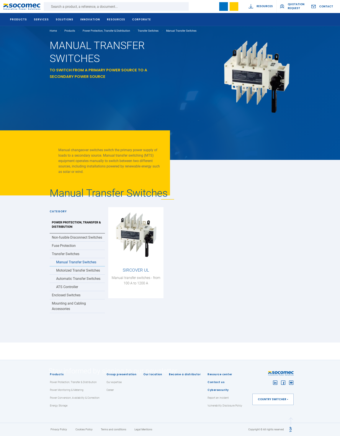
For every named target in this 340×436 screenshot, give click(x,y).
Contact (326, 6)
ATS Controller (67, 287)
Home (53, 30)
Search (193, 6)
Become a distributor (185, 374)
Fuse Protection (64, 246)
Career (110, 390)
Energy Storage (58, 405)
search (213, 6)
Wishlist (234, 6)
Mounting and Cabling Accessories (69, 306)
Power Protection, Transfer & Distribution (106, 30)
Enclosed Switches (66, 295)
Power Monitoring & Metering (66, 390)
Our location (152, 374)
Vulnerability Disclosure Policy (225, 405)
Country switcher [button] (272, 399)
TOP (291, 429)
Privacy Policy (59, 429)
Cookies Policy (84, 429)
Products (57, 374)
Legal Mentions (143, 429)
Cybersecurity (218, 390)
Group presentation (121, 374)
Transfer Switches (148, 30)
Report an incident (218, 397)
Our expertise (114, 382)
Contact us (216, 382)
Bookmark (223, 6)
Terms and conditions (113, 429)
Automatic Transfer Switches (78, 279)
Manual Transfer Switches (76, 262)
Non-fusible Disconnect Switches (77, 237)
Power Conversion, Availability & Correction (75, 397)
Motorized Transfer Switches (78, 270)
